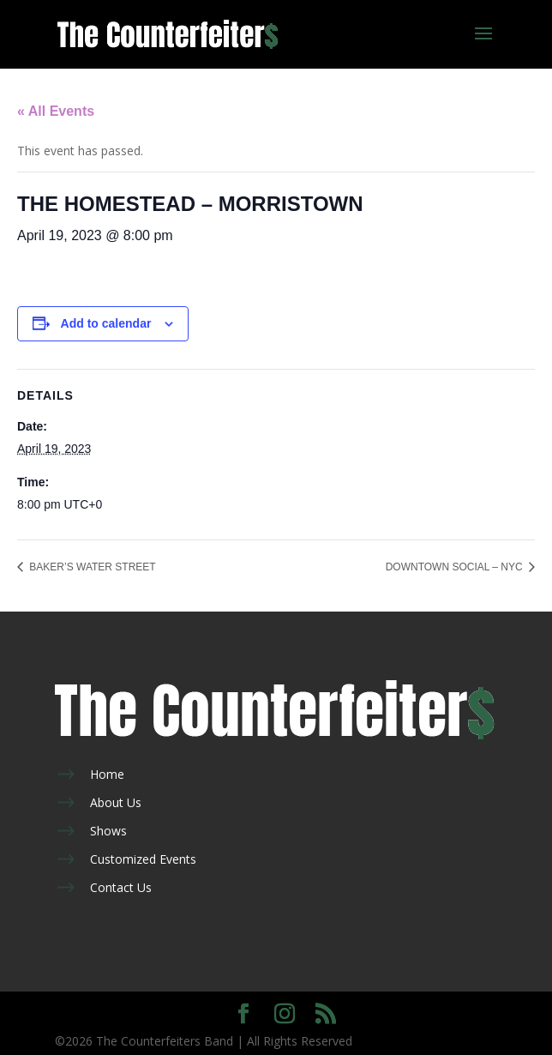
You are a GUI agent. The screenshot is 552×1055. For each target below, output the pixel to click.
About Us (115, 802)
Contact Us (121, 887)
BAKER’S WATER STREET (91, 567)
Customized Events (143, 859)
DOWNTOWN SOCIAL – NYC (455, 567)
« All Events (55, 111)
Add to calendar (106, 323)
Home (107, 774)
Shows (108, 831)
